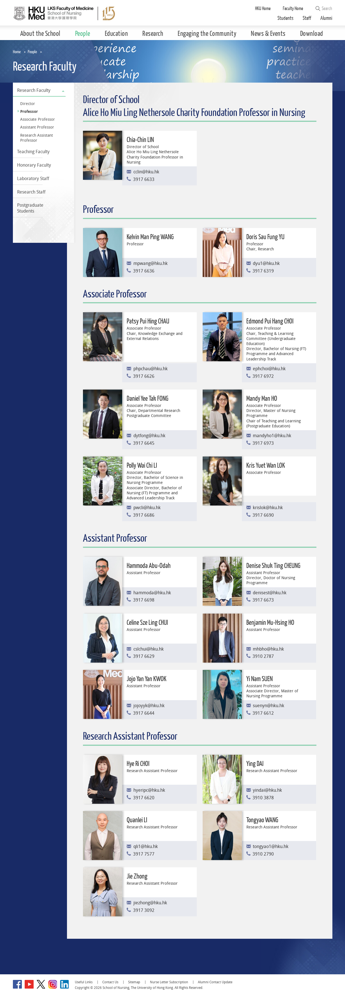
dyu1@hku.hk (266, 263)
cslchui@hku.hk (148, 649)
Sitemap (134, 982)
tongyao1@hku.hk (270, 846)
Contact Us (110, 982)
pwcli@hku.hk (147, 508)
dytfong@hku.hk (149, 436)
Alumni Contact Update (215, 982)
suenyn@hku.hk (268, 706)
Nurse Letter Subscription (169, 982)
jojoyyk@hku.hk (149, 706)
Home (17, 52)
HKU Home (263, 8)
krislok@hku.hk (268, 508)
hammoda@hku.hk (152, 593)
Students (285, 18)
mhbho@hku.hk (268, 649)
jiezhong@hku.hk (150, 903)
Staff (307, 18)
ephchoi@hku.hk (269, 369)
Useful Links (83, 982)
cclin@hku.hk (146, 172)
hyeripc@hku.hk (149, 790)
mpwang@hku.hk (150, 263)
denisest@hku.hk (269, 593)
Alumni (326, 18)
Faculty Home (293, 8)
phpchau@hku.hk (150, 369)
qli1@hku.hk (145, 846)
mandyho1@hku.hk (272, 436)
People (32, 52)
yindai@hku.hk (267, 790)
